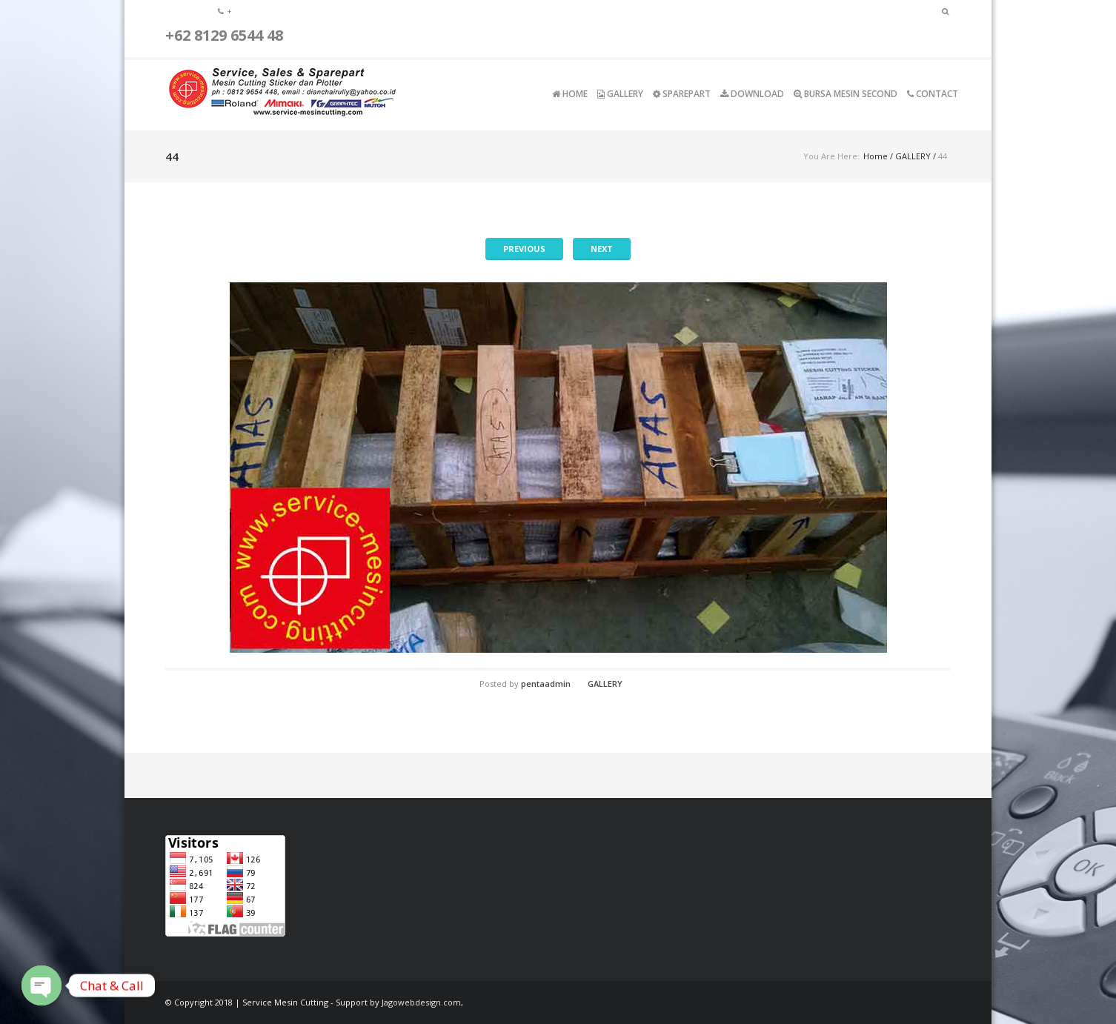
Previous (524, 248)
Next (602, 248)
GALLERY (913, 156)
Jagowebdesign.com (421, 1002)
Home (875, 156)
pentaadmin (546, 683)
